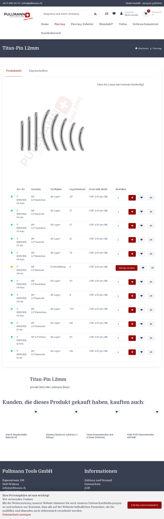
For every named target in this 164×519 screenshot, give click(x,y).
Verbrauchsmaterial (145, 24)
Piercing (59, 24)
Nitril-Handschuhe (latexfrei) (16, 436)
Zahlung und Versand (98, 480)
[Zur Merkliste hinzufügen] (35, 411)
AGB (87, 488)
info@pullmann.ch (14, 488)
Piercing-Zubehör (82, 24)
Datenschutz (92, 484)
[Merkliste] (114, 14)
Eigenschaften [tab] (38, 70)
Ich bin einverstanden (144, 505)
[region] (82, 71)
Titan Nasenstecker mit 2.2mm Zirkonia (99, 436)
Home (45, 24)
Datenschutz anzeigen (16, 514)
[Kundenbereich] (128, 14)
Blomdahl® (106, 24)
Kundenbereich (51, 33)
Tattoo (123, 24)
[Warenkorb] (152, 14)
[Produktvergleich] (106, 14)
